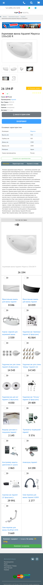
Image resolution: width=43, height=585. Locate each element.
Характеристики (18, 163)
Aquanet (23, 16)
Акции (6, 564)
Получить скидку (34, 88)
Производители (9, 562)
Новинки (6, 570)
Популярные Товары (10, 566)
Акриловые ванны (14, 16)
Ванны (5, 16)
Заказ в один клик (21, 114)
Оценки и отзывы (32, 163)
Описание (6, 163)
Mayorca (32, 131)
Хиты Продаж (8, 568)
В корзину (21, 121)
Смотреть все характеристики (21, 158)
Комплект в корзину (21, 546)
